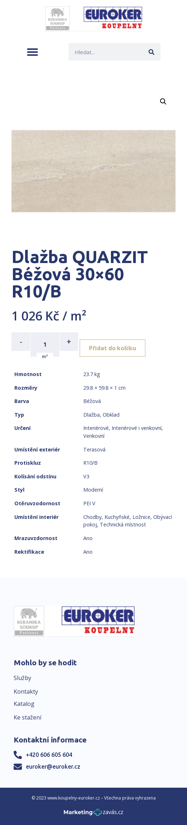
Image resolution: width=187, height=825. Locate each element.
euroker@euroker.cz (53, 766)
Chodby (92, 517)
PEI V (89, 503)
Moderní (93, 489)
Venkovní (93, 435)
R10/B (90, 462)
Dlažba (91, 414)
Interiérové (96, 428)
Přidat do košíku (112, 348)
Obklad (111, 414)
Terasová (94, 449)
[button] (32, 52)
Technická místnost (123, 524)
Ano (88, 538)
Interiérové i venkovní (137, 428)
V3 (86, 476)
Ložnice (141, 517)
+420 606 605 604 (49, 754)
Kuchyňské (117, 517)
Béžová (92, 401)
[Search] (151, 52)
